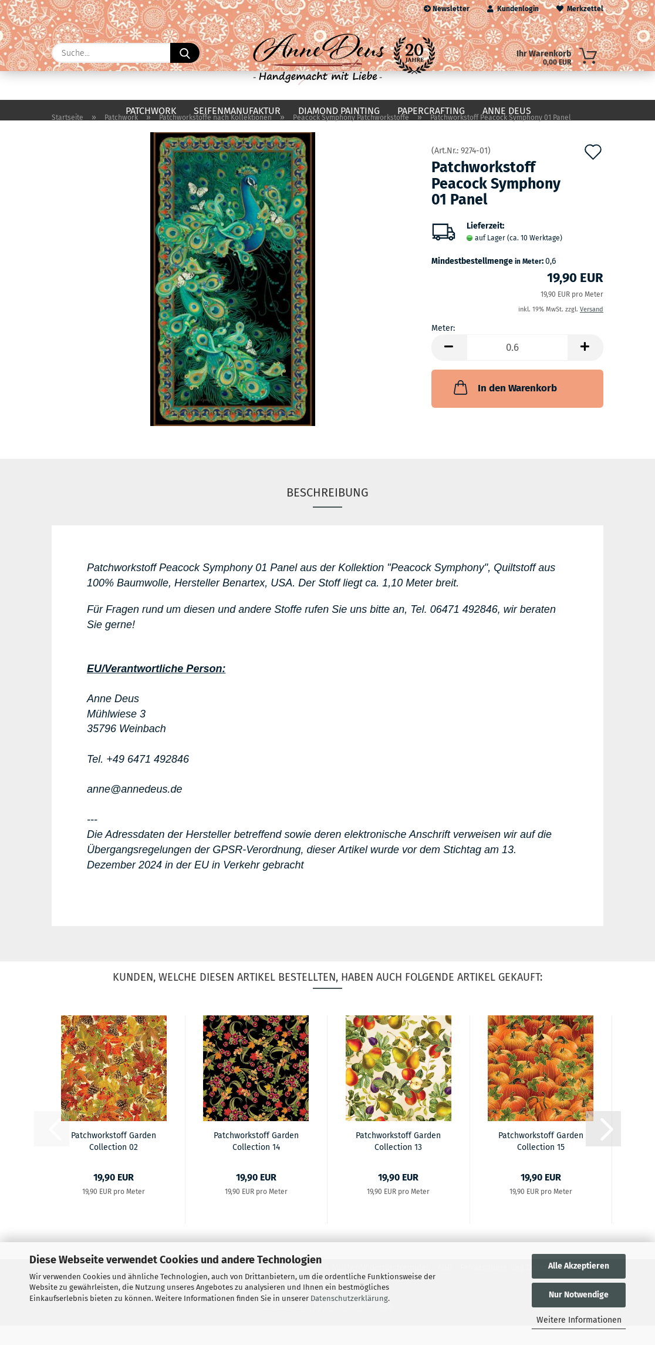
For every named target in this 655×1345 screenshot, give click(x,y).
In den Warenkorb (504, 406)
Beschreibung (327, 512)
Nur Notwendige (579, 1295)
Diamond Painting (339, 110)
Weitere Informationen (579, 1320)
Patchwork (151, 110)
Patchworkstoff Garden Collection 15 (540, 1160)
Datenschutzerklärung (349, 1298)
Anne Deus (506, 110)
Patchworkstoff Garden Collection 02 (113, 1160)
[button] (449, 367)
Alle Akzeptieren (578, 1266)
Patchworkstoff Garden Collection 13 (398, 1160)
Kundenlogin (513, 9)
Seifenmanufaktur (237, 110)
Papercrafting (431, 110)
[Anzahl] (517, 367)
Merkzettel (579, 9)
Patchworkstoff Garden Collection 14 (256, 1160)
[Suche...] (185, 53)
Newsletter (447, 9)
